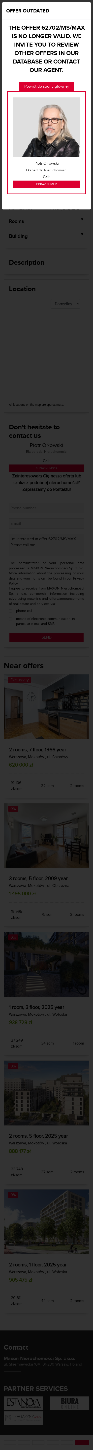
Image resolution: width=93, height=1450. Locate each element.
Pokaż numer (46, 184)
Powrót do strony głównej (46, 86)
